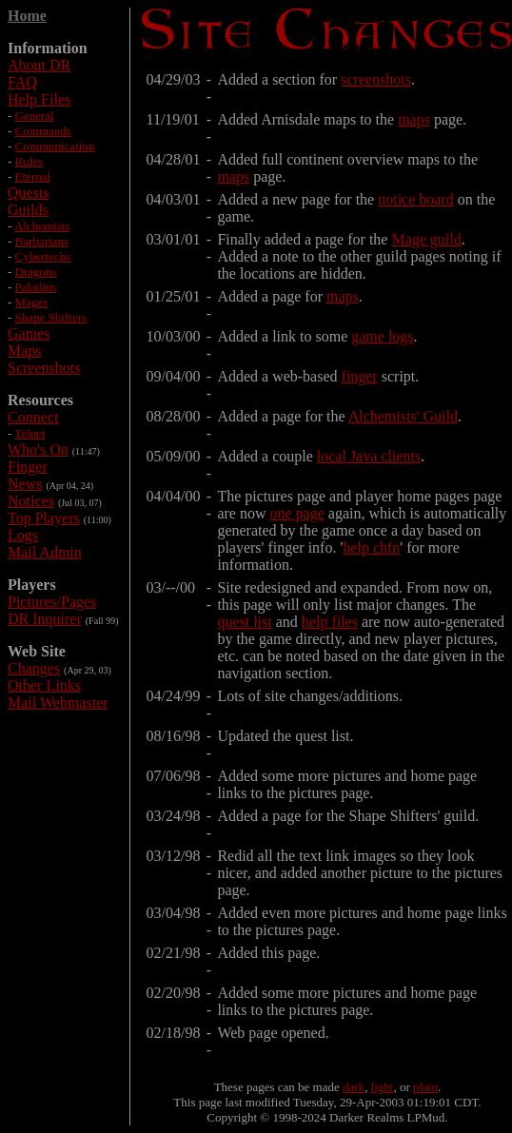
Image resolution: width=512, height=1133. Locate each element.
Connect (33, 417)
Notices (31, 501)
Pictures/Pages (52, 602)
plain (425, 1087)
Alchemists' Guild (403, 416)
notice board (416, 199)
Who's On (38, 449)
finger (360, 376)
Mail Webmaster (58, 702)
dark (353, 1087)
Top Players (44, 518)
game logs (382, 336)
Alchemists (42, 226)
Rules (29, 161)
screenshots (376, 79)
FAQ (22, 82)
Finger (28, 467)
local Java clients (369, 456)
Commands (43, 131)
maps (414, 119)
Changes (34, 668)
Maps (25, 350)
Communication (55, 146)
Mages (32, 302)
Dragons (36, 271)
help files (330, 622)
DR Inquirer (45, 619)
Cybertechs (42, 256)
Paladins (36, 287)
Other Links (44, 685)
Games (28, 333)
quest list (244, 622)
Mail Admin (45, 552)
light (382, 1087)
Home (27, 16)
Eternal (33, 176)
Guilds (28, 210)
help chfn (371, 547)
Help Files (39, 99)
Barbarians (42, 241)
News (25, 484)
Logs (23, 535)
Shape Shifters (51, 317)
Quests (28, 193)
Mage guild (426, 239)
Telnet (29, 433)
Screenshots (44, 368)
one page (296, 513)
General (34, 115)
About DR (39, 65)
